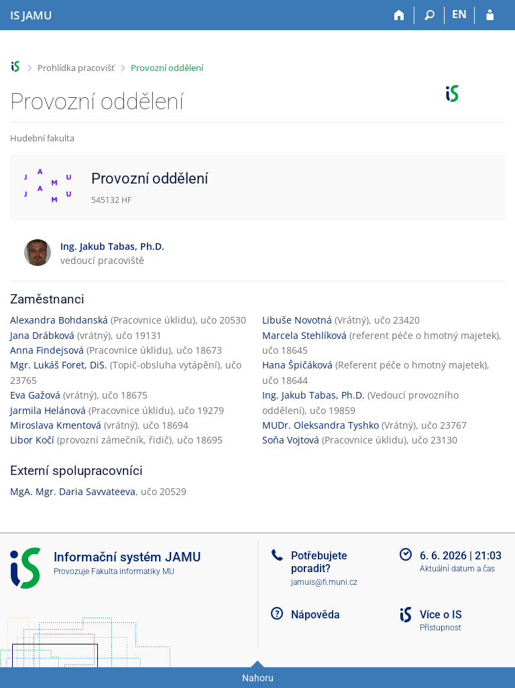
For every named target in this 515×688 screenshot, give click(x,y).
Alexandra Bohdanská (59, 320)
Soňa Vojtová (290, 439)
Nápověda (315, 614)
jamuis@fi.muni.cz (324, 582)
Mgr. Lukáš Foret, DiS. (58, 364)
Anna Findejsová (47, 350)
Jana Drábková (42, 335)
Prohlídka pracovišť (76, 68)
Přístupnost (440, 627)
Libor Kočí (32, 439)
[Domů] (399, 15)
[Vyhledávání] (429, 15)
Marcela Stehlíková (304, 335)
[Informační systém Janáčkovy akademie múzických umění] (31, 15)
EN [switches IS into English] (459, 14)
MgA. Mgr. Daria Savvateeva (72, 491)
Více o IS (441, 614)
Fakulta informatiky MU (132, 571)
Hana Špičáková (297, 364)
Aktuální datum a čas (457, 568)
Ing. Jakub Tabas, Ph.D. (313, 395)
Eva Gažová (35, 395)
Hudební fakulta (42, 138)
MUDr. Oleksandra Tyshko (320, 425)
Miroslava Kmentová (55, 425)
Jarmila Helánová (48, 410)
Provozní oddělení (167, 68)
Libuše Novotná (297, 320)
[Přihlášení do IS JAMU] (490, 15)
